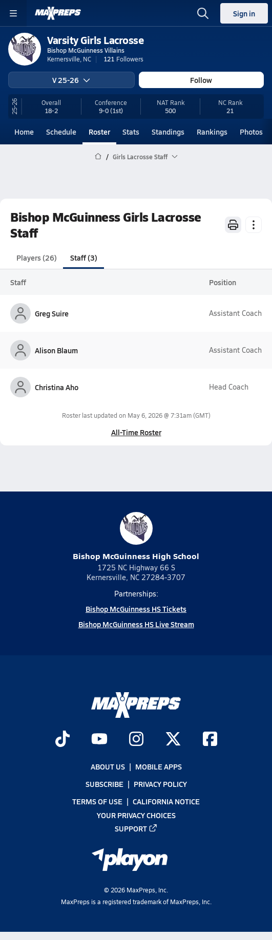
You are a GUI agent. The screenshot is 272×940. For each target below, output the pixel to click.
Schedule (61, 131)
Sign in (244, 13)
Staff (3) (83, 257)
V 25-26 (71, 80)
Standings (168, 131)
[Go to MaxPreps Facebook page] (210, 740)
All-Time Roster (136, 432)
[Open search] (203, 13)
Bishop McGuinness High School (136, 537)
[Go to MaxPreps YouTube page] (99, 740)
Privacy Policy (160, 784)
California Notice (166, 801)
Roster (99, 131)
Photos (251, 131)
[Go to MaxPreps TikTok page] (62, 740)
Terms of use (97, 801)
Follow (201, 80)
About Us (108, 766)
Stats (130, 131)
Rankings (212, 131)
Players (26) (36, 257)
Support (136, 828)
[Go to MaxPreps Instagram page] (136, 740)
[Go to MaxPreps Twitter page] (173, 740)
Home (24, 131)
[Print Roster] (233, 225)
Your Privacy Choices (136, 814)
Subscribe (104, 784)
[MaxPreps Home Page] (98, 156)
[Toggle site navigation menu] (13, 13)
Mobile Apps (158, 766)
